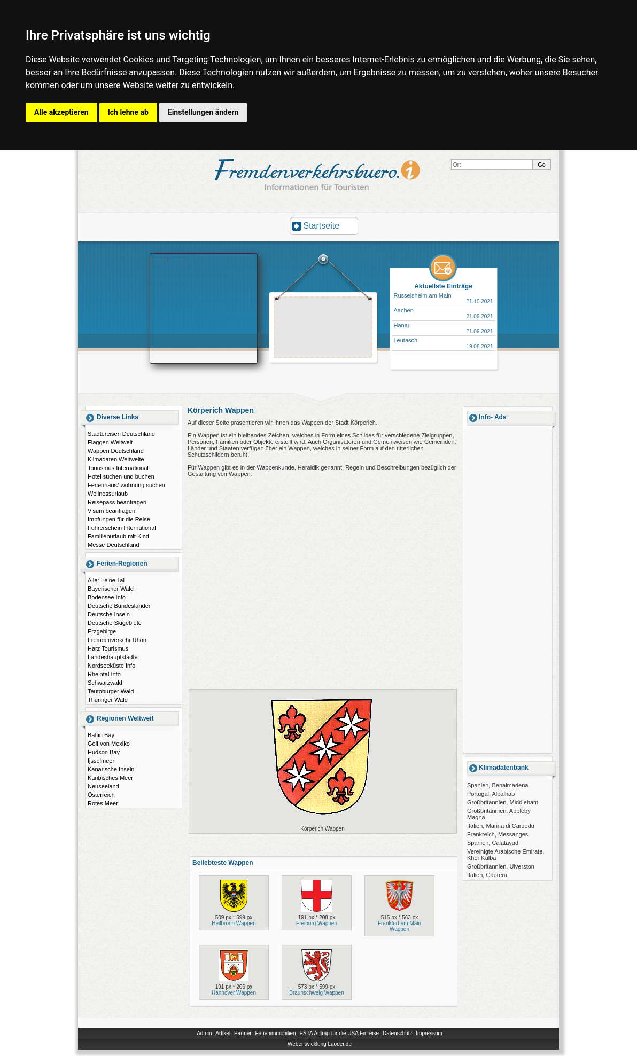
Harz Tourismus (108, 648)
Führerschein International (122, 528)
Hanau (402, 325)
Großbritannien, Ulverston (500, 866)
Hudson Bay (104, 752)
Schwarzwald (105, 682)
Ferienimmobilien (275, 1033)
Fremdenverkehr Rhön (117, 640)
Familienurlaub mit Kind (118, 536)
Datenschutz (398, 1033)
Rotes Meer (103, 803)
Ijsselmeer (101, 760)
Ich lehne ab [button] (128, 112)
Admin (204, 1033)
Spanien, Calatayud (492, 843)
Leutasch (406, 340)
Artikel (222, 1033)
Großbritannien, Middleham (502, 802)
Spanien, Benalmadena (497, 785)
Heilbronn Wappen (233, 923)
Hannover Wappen (234, 993)
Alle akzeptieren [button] (61, 112)
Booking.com (167, 257)
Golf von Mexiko (109, 743)
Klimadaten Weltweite (116, 459)
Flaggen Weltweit (110, 442)
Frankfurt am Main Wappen (399, 926)
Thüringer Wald (108, 700)
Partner (243, 1033)
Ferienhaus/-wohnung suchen (126, 485)
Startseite (322, 225)
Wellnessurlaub (108, 493)
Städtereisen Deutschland (121, 434)
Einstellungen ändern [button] (203, 112)
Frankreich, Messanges (497, 834)
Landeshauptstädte (113, 657)
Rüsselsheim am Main (423, 295)
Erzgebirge (102, 631)
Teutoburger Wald (111, 691)
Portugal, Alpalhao (491, 794)
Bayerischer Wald (111, 588)
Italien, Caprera (487, 875)
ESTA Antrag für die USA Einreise (339, 1033)
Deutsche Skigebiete (115, 623)
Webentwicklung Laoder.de (320, 1044)
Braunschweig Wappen (316, 993)
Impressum (429, 1033)
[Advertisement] (323, 328)
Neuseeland (103, 786)
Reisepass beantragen (117, 502)
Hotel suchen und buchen (121, 476)
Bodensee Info (107, 597)
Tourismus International (118, 468)
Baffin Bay (101, 735)
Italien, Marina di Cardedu (500, 826)
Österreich (101, 795)
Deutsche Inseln (109, 614)
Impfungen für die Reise (119, 519)
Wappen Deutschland (116, 451)
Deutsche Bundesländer (119, 606)
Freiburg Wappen (316, 923)
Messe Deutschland (113, 545)
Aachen (404, 310)
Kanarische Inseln (111, 769)
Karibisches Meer (110, 778)
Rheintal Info (104, 674)
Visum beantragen (111, 510)
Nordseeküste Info (111, 665)
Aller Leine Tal (106, 580)
